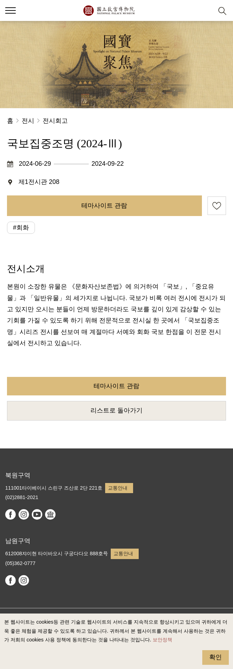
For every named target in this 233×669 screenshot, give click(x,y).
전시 (28, 120)
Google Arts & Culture (50, 514)
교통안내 (118, 488)
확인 (215, 657)
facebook (10, 514)
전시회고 (55, 120)
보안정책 (162, 639)
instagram (24, 514)
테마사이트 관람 (104, 205)
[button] (205, 11)
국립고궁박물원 (109, 10)
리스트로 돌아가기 (116, 410)
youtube (37, 514)
